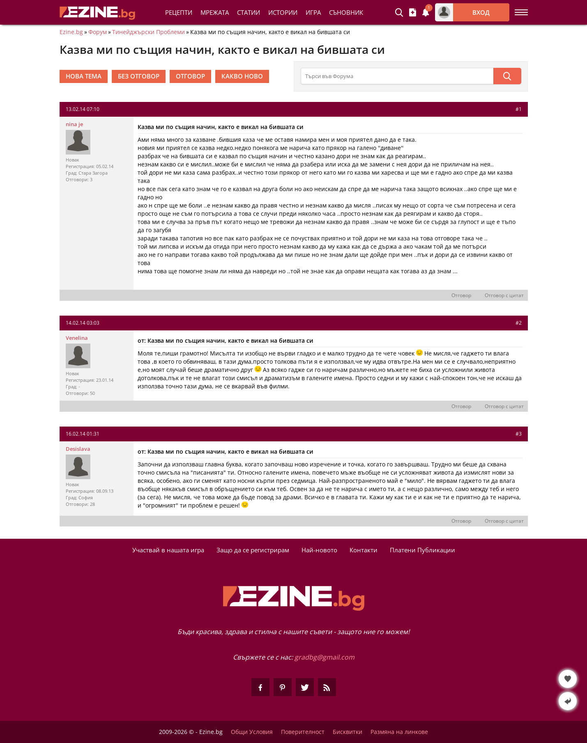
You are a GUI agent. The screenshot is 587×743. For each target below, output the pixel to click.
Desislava (78, 448)
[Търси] (507, 76)
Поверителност (303, 732)
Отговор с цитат (504, 295)
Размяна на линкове (399, 732)
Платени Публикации (422, 550)
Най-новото (319, 550)
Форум (97, 32)
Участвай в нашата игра (168, 550)
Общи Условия (252, 732)
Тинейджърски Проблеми (148, 32)
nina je (74, 124)
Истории (282, 12)
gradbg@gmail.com (325, 657)
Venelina (77, 338)
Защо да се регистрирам (252, 550)
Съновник (346, 12)
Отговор (461, 295)
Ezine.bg (71, 32)
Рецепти (178, 12)
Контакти (364, 550)
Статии (248, 12)
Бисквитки (347, 732)
